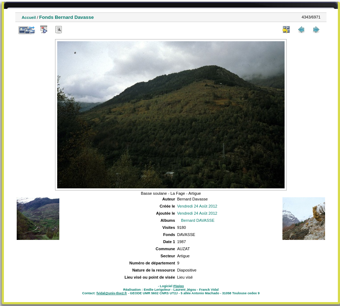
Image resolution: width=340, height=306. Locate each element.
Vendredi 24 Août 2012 (197, 206)
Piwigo (178, 286)
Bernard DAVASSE (198, 220)
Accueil (29, 17)
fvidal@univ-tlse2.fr (111, 293)
